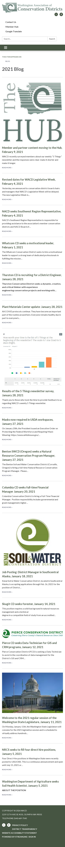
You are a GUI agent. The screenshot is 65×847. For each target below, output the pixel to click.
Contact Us (10, 22)
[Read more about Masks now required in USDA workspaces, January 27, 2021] (32, 429)
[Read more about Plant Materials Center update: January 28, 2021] (32, 314)
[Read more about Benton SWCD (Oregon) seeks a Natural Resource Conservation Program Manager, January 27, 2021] (32, 463)
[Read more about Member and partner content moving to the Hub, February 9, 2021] (32, 125)
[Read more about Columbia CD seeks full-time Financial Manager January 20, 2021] (32, 497)
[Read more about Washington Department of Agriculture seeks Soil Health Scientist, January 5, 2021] (32, 787)
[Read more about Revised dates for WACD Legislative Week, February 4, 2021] (32, 189)
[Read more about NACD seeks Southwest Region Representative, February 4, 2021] (32, 221)
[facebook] (61, 15)
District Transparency (24, 829)
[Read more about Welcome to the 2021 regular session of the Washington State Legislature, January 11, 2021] (32, 705)
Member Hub (11, 26)
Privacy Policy (20, 825)
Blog (7, 61)
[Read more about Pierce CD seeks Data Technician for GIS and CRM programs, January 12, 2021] (32, 646)
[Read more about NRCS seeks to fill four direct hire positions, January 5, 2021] (32, 759)
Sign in (32, 837)
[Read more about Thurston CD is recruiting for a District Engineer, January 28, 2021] (32, 284)
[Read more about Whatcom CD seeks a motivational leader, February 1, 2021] (32, 253)
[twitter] (56, 15)
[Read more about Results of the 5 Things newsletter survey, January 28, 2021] (32, 370)
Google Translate (13, 31)
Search (52, 39)
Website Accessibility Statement (19, 833)
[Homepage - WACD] (32, 8)
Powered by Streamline (14, 837)
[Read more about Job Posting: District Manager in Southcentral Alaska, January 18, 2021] (32, 555)
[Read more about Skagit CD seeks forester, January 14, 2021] (32, 611)
